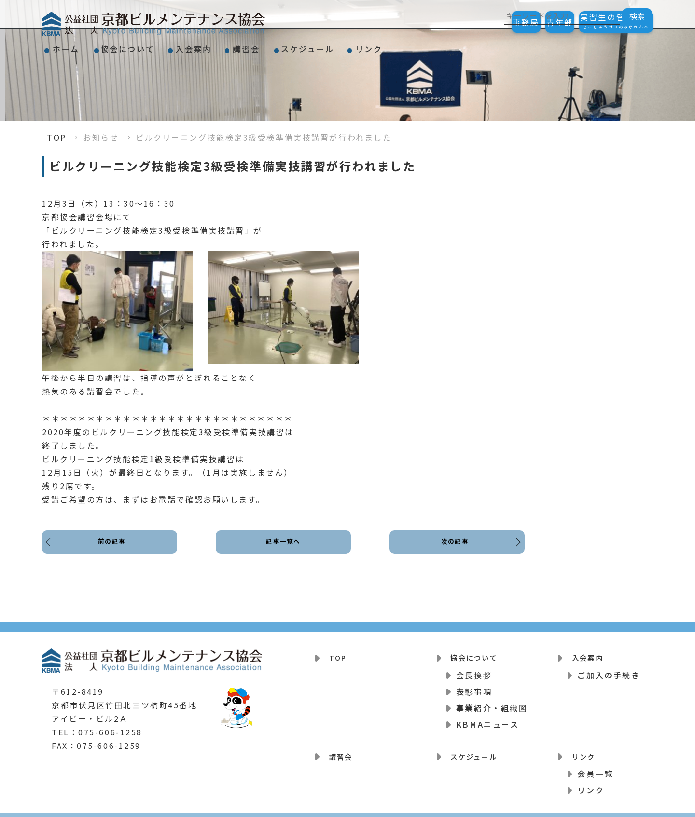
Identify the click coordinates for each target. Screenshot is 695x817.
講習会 (300, 45)
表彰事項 (474, 686)
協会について (151, 45)
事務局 (483, 22)
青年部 (534, 22)
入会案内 (232, 45)
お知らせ (101, 137)
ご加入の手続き (608, 670)
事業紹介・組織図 (492, 703)
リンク (453, 45)
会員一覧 (595, 764)
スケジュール (376, 45)
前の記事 (114, 549)
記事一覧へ (283, 549)
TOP (57, 137)
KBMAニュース (487, 719)
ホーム (73, 45)
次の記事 (452, 549)
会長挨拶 (474, 670)
